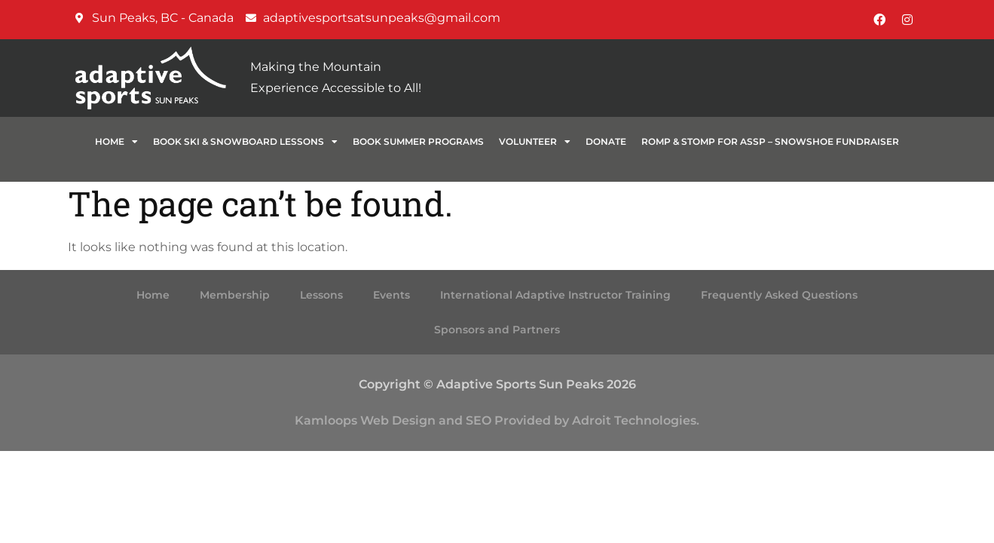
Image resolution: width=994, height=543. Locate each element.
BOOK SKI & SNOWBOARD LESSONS (245, 142)
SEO (478, 420)
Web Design (398, 420)
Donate (606, 141)
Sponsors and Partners (497, 329)
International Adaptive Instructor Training (555, 295)
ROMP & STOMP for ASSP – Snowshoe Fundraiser (770, 141)
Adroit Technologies (634, 420)
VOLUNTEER (534, 142)
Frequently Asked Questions (779, 295)
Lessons (321, 295)
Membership (235, 295)
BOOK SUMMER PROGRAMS (418, 141)
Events (391, 295)
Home (116, 142)
